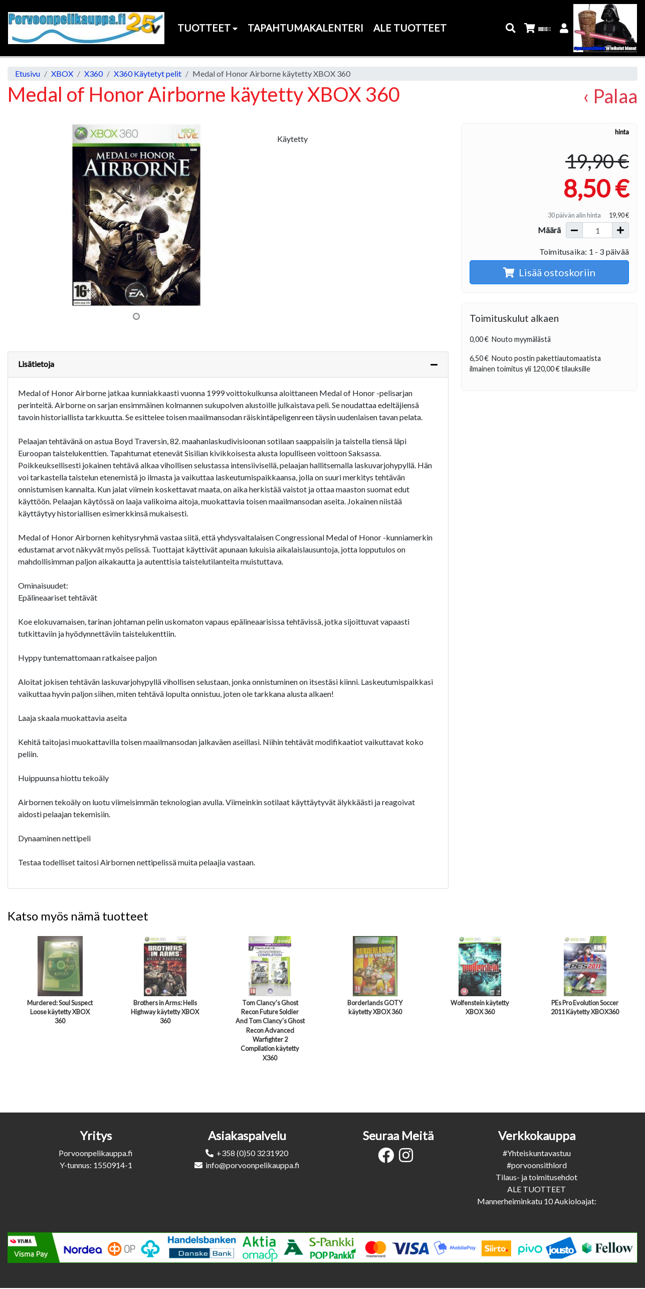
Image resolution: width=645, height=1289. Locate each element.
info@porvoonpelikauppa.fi (252, 1165)
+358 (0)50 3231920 (252, 1153)
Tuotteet (207, 28)
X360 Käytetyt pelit (147, 73)
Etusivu (27, 73)
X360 (93, 73)
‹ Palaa (610, 96)
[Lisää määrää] (620, 230)
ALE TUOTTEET (536, 1189)
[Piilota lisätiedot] (434, 364)
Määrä (549, 230)
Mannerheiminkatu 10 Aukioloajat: (536, 1201)
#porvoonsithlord (537, 1165)
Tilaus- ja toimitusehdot (536, 1177)
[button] (511, 28)
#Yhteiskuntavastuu (537, 1153)
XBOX (62, 73)
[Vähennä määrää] (574, 230)
